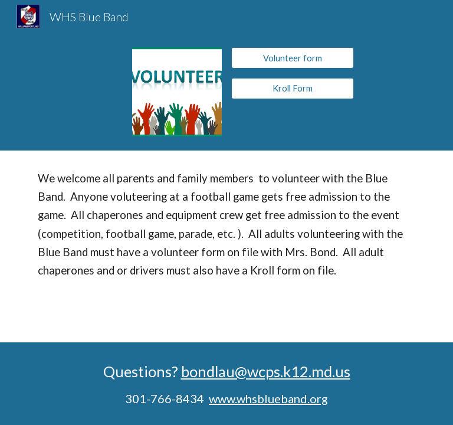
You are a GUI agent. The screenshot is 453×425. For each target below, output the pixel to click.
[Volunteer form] (292, 57)
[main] (226, 225)
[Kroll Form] (292, 88)
